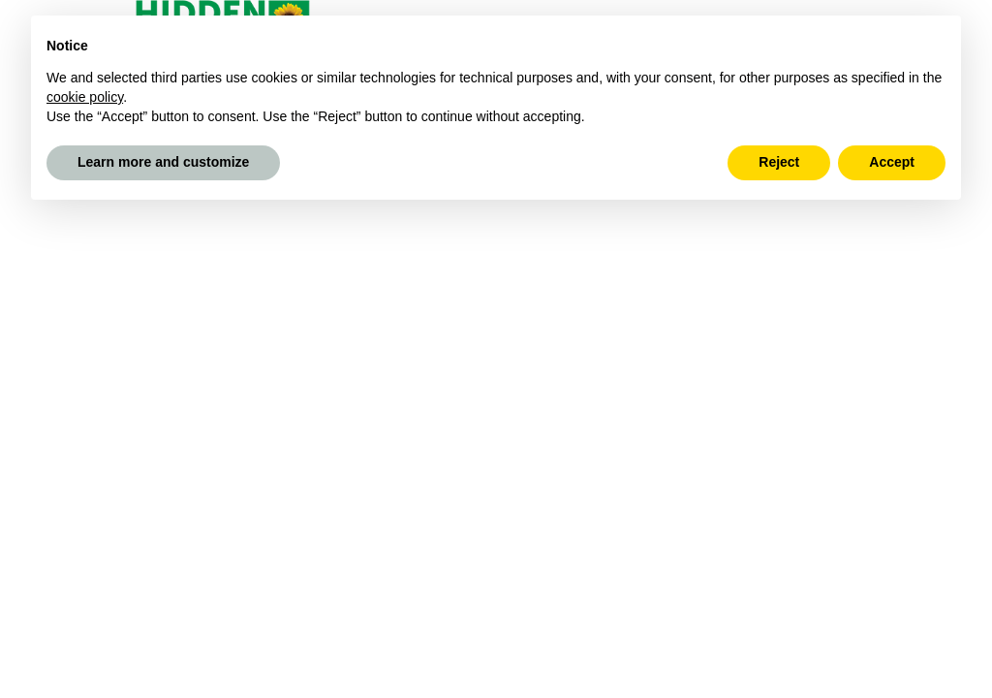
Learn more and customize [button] (163, 162)
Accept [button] (891, 162)
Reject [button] (779, 162)
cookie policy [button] (84, 97)
